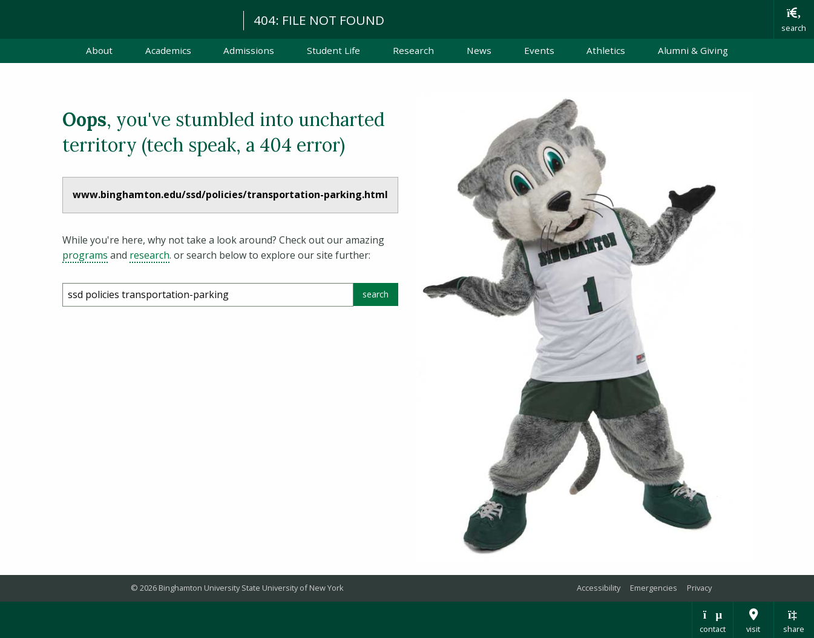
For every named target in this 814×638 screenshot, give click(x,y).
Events (539, 50)
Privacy (699, 587)
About (99, 50)
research (149, 255)
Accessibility (598, 587)
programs (85, 255)
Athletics (605, 50)
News (479, 50)
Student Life (333, 50)
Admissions (248, 50)
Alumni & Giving (693, 50)
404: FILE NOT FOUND (319, 20)
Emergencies (653, 587)
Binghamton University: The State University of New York (116, 18)
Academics (168, 50)
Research (413, 50)
